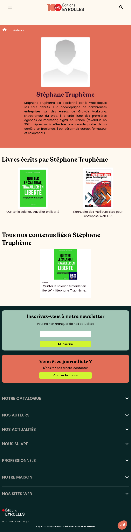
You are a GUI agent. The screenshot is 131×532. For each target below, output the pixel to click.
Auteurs (18, 30)
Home (4, 30)
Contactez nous (65, 375)
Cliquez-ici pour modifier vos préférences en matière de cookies (65, 526)
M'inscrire (65, 344)
